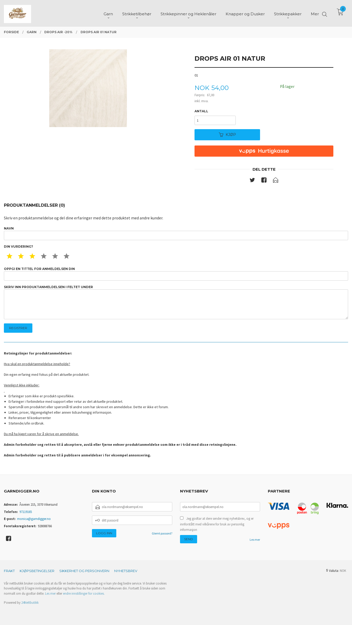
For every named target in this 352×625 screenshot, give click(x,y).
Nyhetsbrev (125, 571)
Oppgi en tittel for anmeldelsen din (176, 274)
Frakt (9, 571)
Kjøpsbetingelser (37, 571)
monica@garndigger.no (34, 519)
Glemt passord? (162, 533)
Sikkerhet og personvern (84, 571)
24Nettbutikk (30, 602)
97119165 (25, 512)
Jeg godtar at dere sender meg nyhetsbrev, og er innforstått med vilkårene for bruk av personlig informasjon (217, 524)
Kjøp (227, 134)
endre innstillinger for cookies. (84, 593)
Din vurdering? (18, 246)
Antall (201, 111)
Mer (315, 13)
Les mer (255, 539)
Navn (176, 233)
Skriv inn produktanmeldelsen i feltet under (176, 302)
